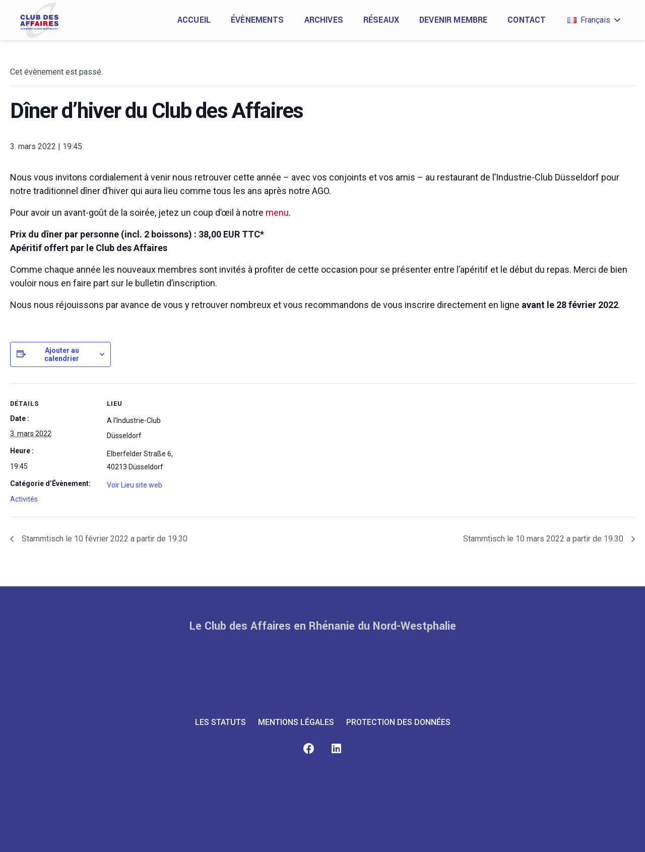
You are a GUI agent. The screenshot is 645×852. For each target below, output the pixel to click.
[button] (593, 20)
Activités (24, 499)
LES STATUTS (220, 722)
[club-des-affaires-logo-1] (39, 20)
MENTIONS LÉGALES (296, 722)
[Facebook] (308, 749)
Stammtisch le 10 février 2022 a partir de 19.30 (103, 538)
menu (277, 212)
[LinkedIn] (336, 749)
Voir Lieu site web (134, 485)
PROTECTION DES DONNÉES (398, 722)
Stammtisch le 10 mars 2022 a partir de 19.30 (544, 538)
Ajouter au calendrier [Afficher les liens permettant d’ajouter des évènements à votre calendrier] (61, 354)
